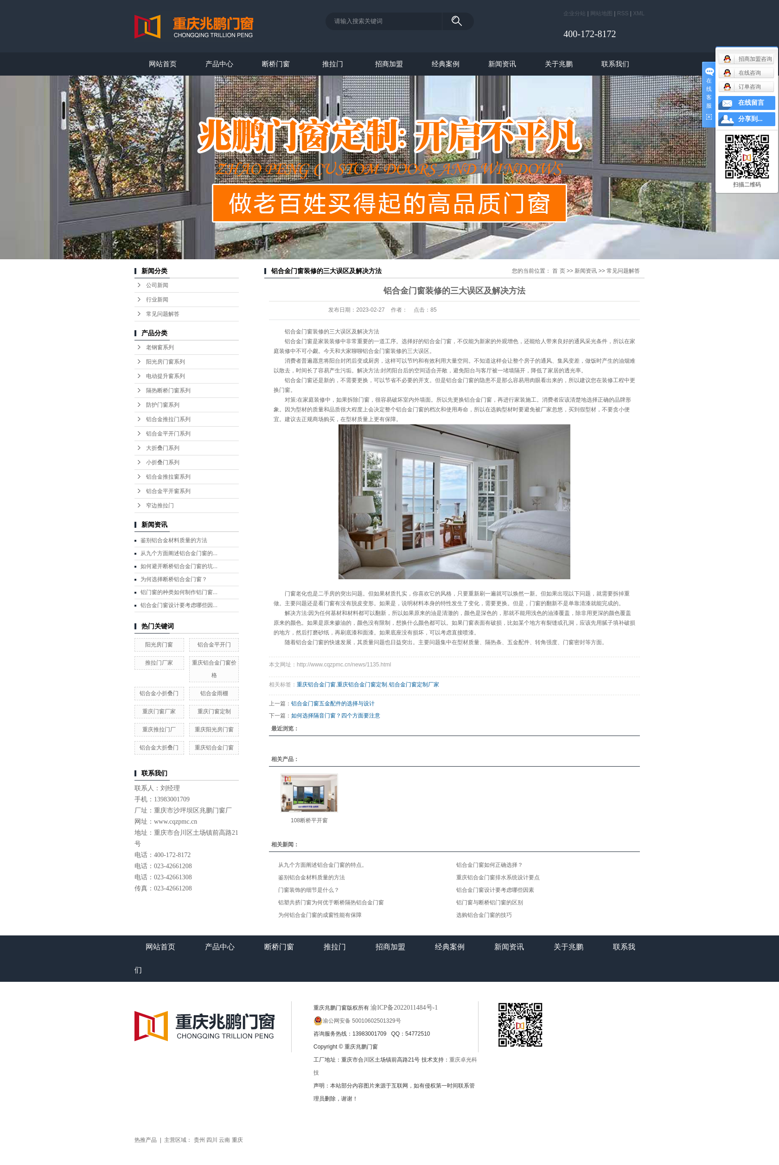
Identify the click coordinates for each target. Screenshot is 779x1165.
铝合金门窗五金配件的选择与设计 (333, 703)
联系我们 (615, 64)
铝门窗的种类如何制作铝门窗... (178, 592)
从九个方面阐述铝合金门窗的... (178, 553)
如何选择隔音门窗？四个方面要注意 (335, 715)
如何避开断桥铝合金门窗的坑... (178, 566)
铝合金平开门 (214, 644)
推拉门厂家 (159, 662)
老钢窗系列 (160, 347)
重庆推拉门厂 (159, 729)
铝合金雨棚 (214, 693)
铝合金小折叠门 (159, 693)
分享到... (750, 118)
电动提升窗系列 (165, 376)
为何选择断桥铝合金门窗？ (173, 579)
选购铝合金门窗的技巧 (484, 915)
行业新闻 (157, 299)
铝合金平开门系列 (168, 433)
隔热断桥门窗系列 (168, 390)
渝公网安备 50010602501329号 (357, 1020)
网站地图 (601, 13)
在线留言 (751, 102)
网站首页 (163, 64)
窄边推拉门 (160, 505)
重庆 (237, 1140)
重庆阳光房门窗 (214, 729)
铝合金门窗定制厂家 (414, 684)
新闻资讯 (502, 64)
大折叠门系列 (162, 448)
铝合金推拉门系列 (168, 419)
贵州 (199, 1140)
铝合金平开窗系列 (168, 491)
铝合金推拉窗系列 (168, 477)
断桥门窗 (276, 64)
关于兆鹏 (559, 64)
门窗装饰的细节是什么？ (308, 890)
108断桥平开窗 (309, 820)
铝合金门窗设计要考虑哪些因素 (495, 890)
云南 (224, 1140)
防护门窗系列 (162, 405)
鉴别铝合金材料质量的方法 (173, 540)
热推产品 (145, 1140)
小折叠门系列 (162, 462)
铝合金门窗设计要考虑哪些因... (178, 605)
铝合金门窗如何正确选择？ (489, 865)
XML (639, 13)
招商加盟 (389, 64)
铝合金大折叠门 (159, 747)
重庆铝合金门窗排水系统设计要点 (498, 877)
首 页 (558, 271)
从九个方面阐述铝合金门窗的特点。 (322, 865)
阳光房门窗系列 (165, 361)
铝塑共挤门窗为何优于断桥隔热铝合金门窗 (331, 902)
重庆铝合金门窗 (214, 747)
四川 (211, 1140)
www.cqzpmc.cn (175, 821)
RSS (623, 13)
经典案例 (446, 64)
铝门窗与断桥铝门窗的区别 (489, 902)
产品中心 (219, 64)
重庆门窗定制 (214, 711)
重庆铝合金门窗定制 (362, 684)
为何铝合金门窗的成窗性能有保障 (320, 915)
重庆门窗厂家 (159, 711)
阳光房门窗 (159, 644)
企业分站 (574, 13)
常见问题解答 (162, 314)
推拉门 (332, 64)
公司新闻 (157, 285)
